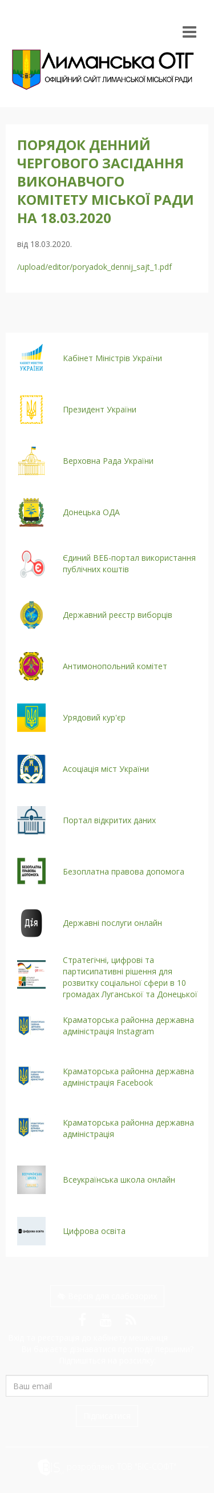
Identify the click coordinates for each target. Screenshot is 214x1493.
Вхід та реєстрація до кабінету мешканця (87, 1337)
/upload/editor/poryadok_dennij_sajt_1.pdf (94, 266)
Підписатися (107, 1415)
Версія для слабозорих (107, 1295)
